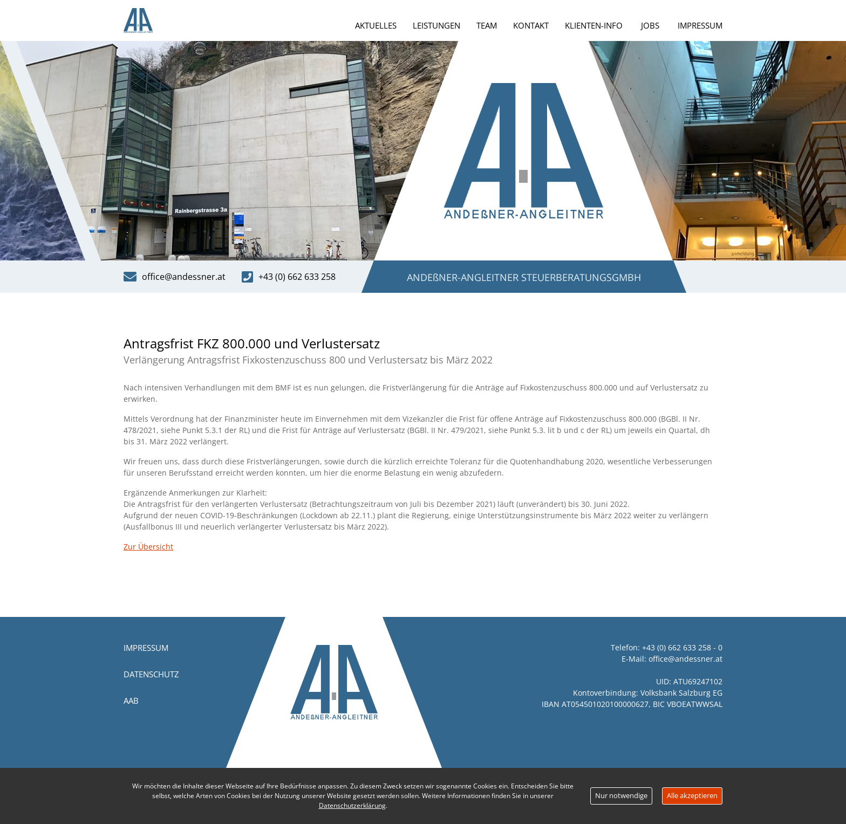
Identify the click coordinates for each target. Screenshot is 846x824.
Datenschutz (151, 674)
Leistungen (436, 25)
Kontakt (531, 25)
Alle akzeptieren (692, 795)
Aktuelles (376, 25)
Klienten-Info (594, 25)
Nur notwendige (621, 795)
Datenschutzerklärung (352, 805)
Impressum (700, 25)
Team (486, 25)
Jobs (650, 25)
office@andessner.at (685, 659)
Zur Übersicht (148, 546)
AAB (131, 700)
